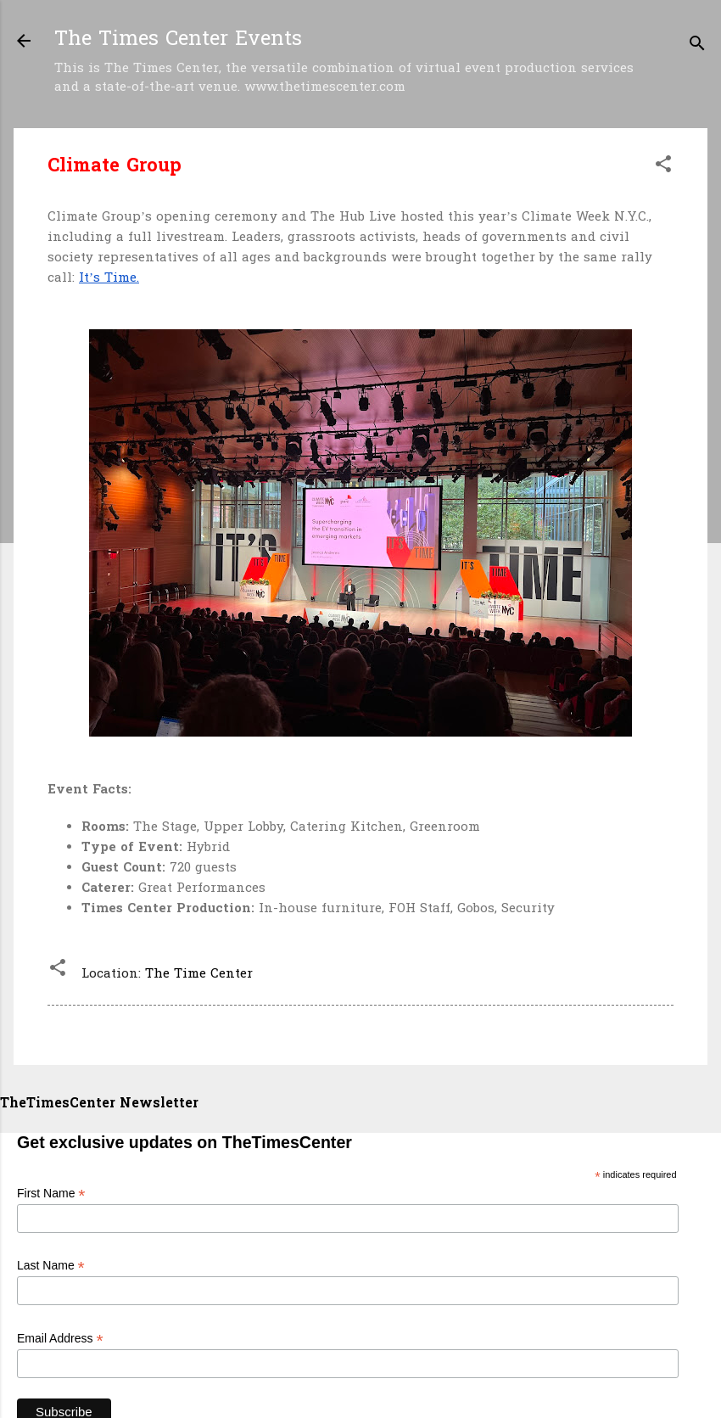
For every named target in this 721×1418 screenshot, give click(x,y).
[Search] (697, 46)
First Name (51, 1193)
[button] (663, 167)
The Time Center (199, 974)
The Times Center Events (178, 40)
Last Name (51, 1266)
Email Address (60, 1339)
